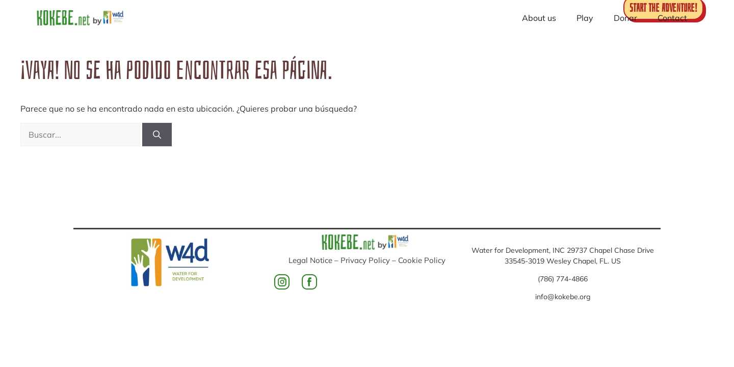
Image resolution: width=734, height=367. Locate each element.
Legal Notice (310, 260)
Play (584, 18)
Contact (672, 18)
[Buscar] (157, 134)
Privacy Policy (365, 260)
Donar (625, 18)
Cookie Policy (421, 260)
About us (539, 18)
